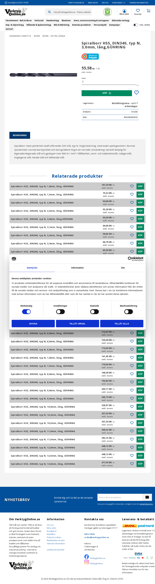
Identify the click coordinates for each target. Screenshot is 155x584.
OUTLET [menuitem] (9, 29)
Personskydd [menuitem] (100, 25)
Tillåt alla (122, 323)
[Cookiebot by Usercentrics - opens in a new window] (130, 259)
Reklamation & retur (56, 540)
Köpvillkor (51, 534)
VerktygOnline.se (97, 558)
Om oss (50, 525)
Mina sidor (51, 528)
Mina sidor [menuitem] (93, 3)
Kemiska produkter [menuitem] (81, 25)
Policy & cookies (54, 537)
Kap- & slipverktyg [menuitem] (15, 25)
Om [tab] (123, 267)
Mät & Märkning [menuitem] (61, 25)
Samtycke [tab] (32, 267)
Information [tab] (77, 267)
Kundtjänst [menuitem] (117, 3)
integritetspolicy (146, 504)
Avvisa (33, 323)
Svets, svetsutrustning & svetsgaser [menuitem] (91, 20)
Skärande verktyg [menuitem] (120, 20)
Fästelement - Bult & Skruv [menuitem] (19, 20)
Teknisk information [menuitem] (138, 3)
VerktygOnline (96, 563)
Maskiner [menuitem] (66, 20)
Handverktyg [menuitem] (52, 20)
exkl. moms (145, 25)
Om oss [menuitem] (105, 3)
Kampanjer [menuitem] (114, 25)
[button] (138, 12)
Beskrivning (20, 135)
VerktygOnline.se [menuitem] (76, 3)
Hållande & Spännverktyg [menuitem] (38, 25)
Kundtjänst (51, 531)
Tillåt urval (77, 323)
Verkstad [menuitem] (39, 20)
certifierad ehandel (55, 549)
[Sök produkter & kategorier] (72, 12)
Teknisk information (56, 543)
